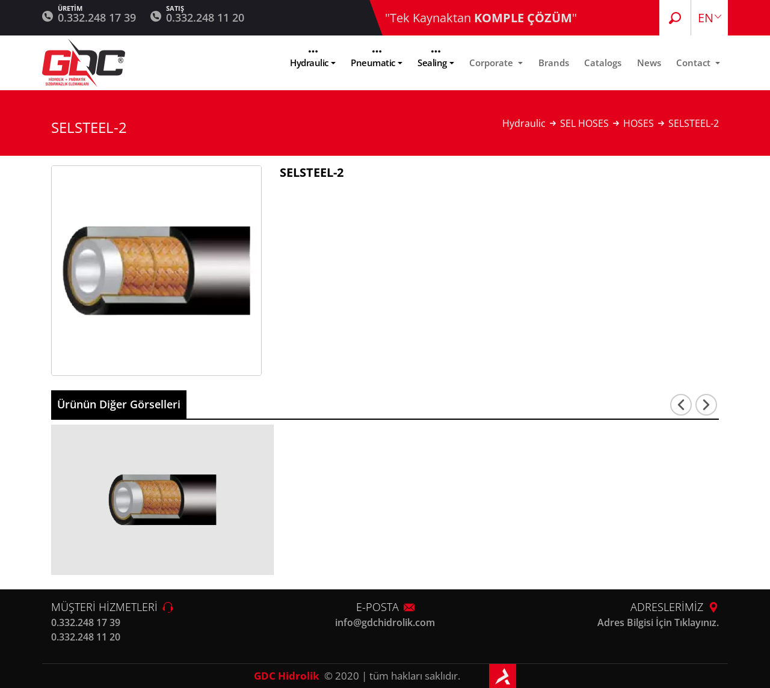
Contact (694, 63)
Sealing (432, 63)
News (649, 63)
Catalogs (602, 63)
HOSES (638, 123)
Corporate (492, 63)
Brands (553, 63)
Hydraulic (309, 63)
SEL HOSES (584, 123)
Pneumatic (373, 63)
